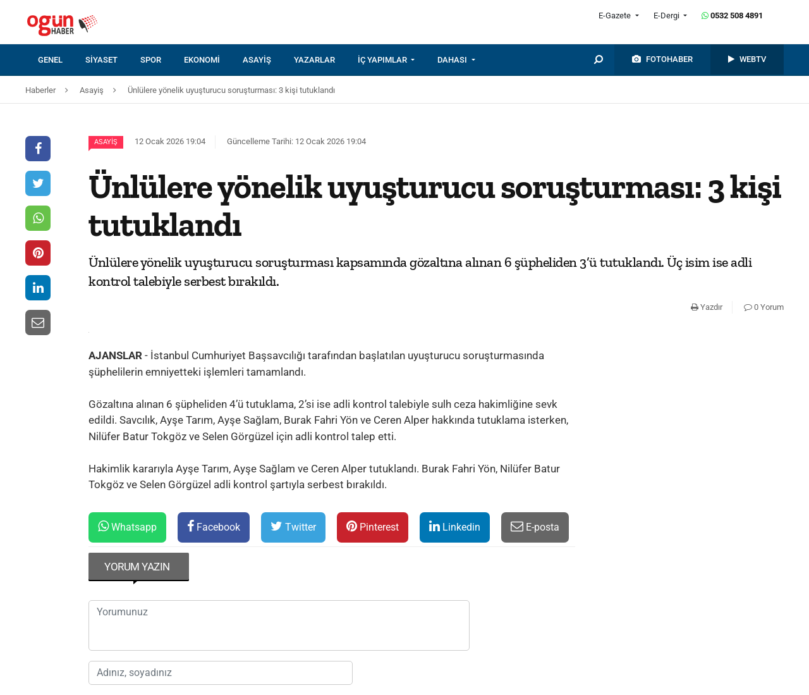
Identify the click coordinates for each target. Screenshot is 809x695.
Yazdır (706, 307)
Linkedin (454, 526)
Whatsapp (127, 526)
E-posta (535, 526)
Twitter (293, 526)
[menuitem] (61, 60)
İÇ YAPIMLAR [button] (383, 60)
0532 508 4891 (732, 15)
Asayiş (106, 142)
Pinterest (372, 526)
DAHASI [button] (453, 60)
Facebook (213, 526)
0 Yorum (764, 307)
